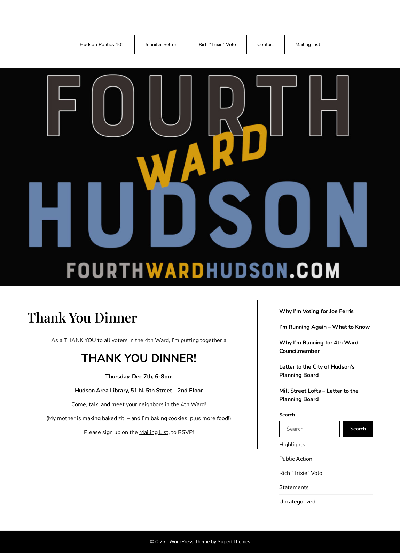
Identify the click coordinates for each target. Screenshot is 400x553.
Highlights (292, 444)
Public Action (295, 459)
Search (287, 414)
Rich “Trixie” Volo (217, 44)
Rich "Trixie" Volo (300, 473)
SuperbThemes (234, 541)
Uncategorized (297, 502)
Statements (294, 487)
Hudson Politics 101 (102, 44)
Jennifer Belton (161, 44)
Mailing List (307, 44)
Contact (265, 44)
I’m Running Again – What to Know (324, 327)
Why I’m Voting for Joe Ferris (316, 311)
